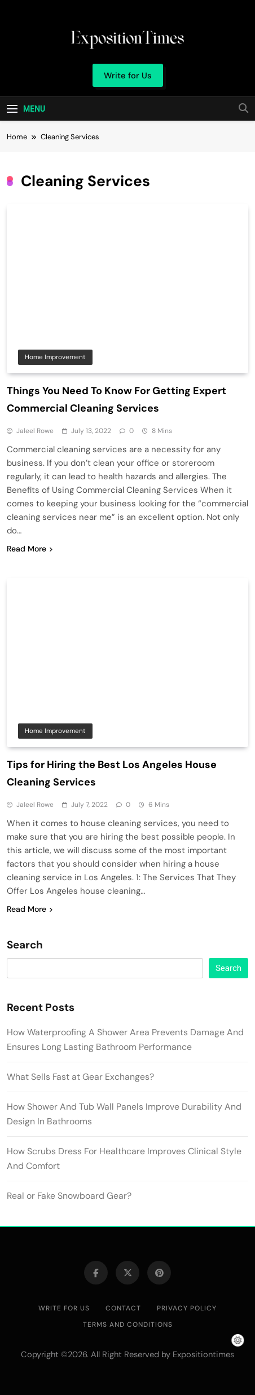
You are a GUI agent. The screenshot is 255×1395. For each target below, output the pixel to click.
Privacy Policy (187, 1308)
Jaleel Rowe (35, 430)
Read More (29, 549)
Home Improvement (55, 356)
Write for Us (64, 1308)
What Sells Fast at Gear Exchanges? (80, 1077)
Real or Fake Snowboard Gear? (69, 1196)
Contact (123, 1308)
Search (25, 945)
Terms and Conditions (128, 1324)
